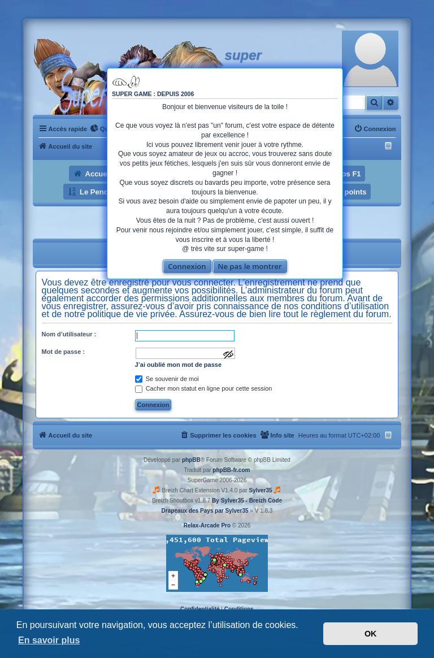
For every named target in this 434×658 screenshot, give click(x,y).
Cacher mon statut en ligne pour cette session (203, 388)
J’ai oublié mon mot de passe (178, 364)
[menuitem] (102, 129)
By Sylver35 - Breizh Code (247, 500)
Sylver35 (260, 490)
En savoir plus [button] (49, 640)
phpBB (191, 460)
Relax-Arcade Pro (207, 525)
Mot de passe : (63, 351)
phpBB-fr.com (231, 470)
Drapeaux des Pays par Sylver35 (205, 511)
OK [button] (370, 633)
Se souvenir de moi (167, 378)
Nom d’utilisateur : (69, 334)
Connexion (187, 266)
